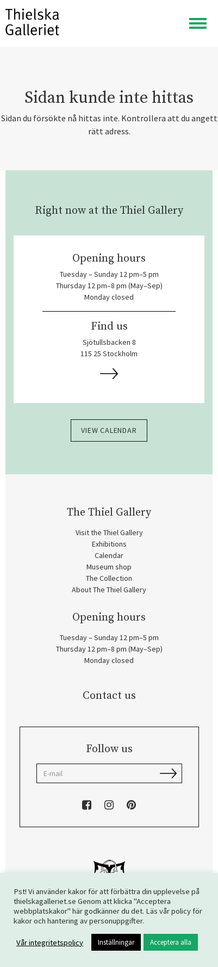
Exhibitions (109, 544)
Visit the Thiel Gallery (109, 532)
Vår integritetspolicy (49, 942)
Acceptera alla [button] (170, 942)
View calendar (108, 430)
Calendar (109, 555)
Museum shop (109, 567)
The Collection (109, 578)
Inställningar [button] (116, 942)
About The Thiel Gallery (109, 589)
